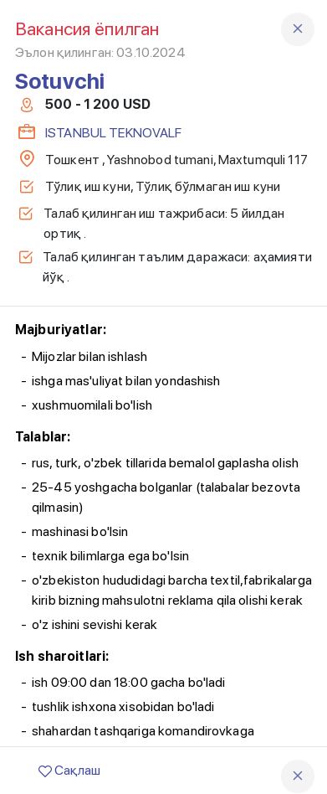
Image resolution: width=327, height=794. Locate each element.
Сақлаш (69, 770)
